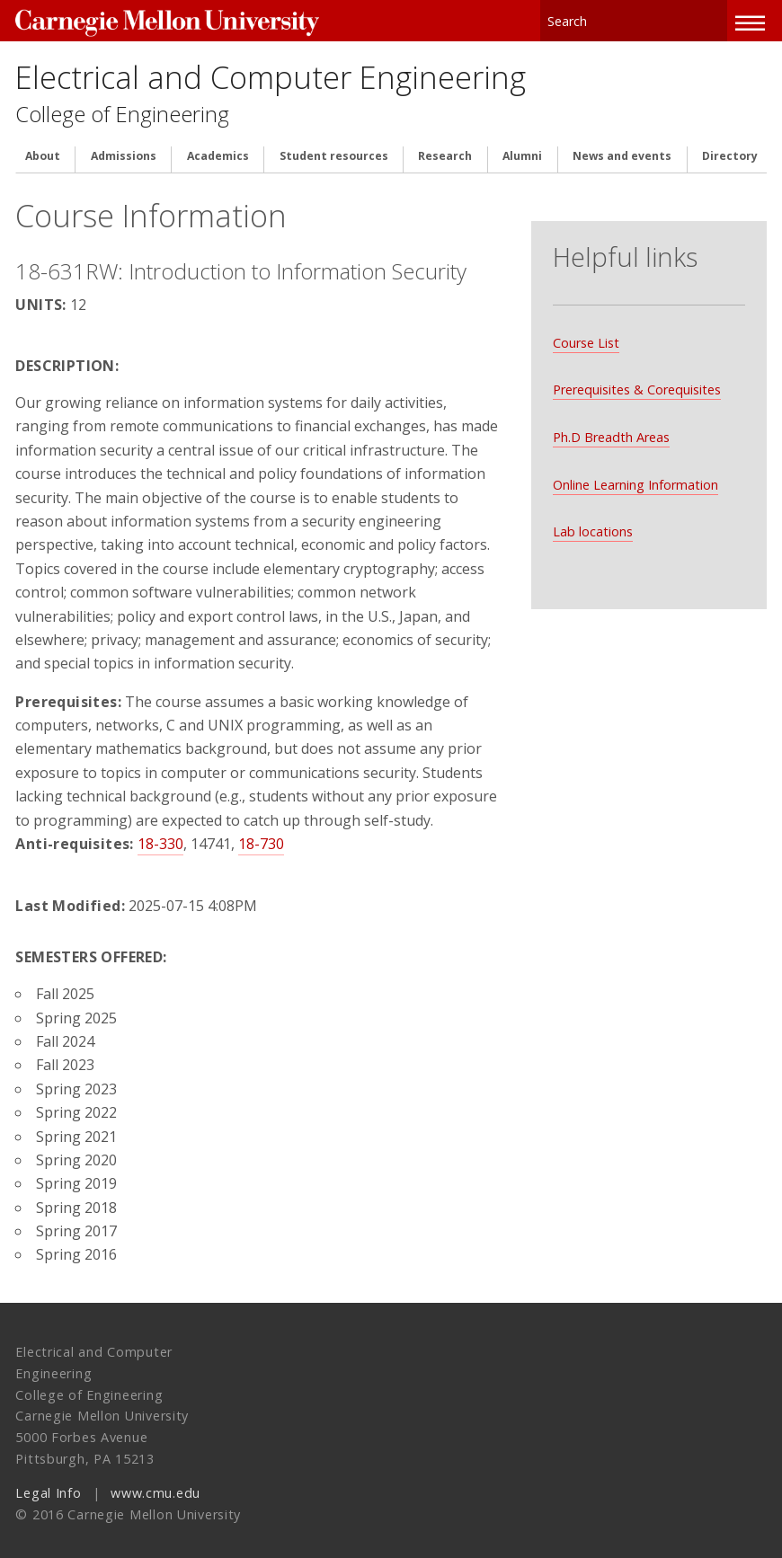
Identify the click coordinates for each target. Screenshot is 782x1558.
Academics (218, 151)
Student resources (334, 151)
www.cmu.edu (155, 1486)
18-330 (160, 837)
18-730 (261, 837)
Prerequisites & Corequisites (635, 358)
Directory (730, 151)
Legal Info (48, 1486)
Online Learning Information (633, 452)
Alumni (522, 151)
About (42, 151)
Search (714, 17)
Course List (584, 310)
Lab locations (591, 500)
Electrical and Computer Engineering (270, 69)
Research (445, 151)
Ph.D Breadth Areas (609, 404)
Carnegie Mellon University (150, 19)
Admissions (123, 151)
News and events (622, 151)
